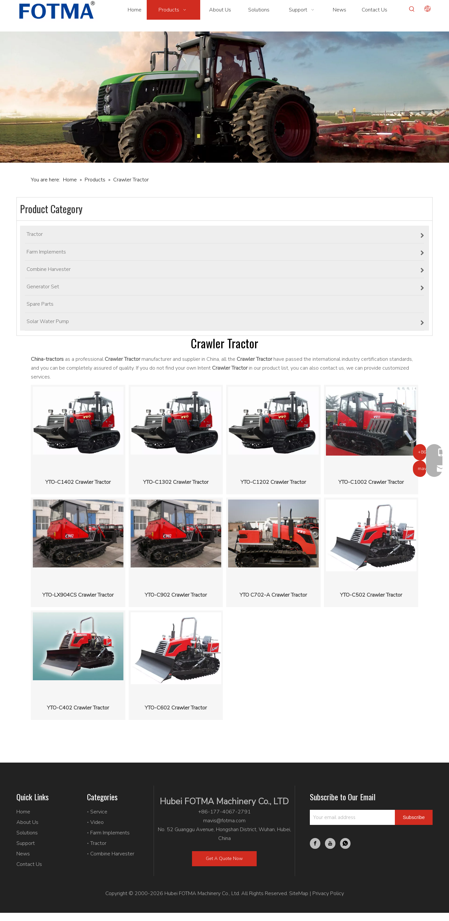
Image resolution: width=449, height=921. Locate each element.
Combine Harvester (112, 853)
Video (97, 822)
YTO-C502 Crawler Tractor (371, 595)
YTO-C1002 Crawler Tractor (371, 482)
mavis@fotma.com (224, 820)
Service (98, 811)
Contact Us (29, 864)
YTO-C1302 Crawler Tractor (175, 482)
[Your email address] (351, 817)
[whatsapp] (345, 843)
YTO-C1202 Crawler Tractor (273, 482)
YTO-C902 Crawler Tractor (176, 595)
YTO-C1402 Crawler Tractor (78, 482)
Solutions (27, 832)
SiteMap (298, 893)
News (23, 853)
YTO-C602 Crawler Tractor (176, 708)
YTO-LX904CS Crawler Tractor (78, 595)
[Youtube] (330, 843)
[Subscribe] (414, 817)
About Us (27, 822)
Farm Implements (110, 832)
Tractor (98, 843)
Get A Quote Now (224, 858)
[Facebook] (315, 843)
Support (25, 843)
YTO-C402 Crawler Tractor (78, 708)
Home (23, 811)
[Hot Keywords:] (412, 9)
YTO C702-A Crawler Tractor (273, 595)
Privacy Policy (328, 893)
